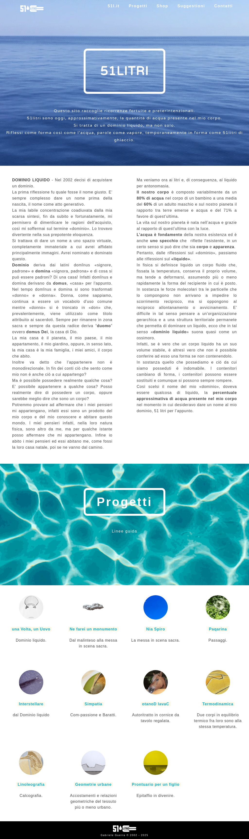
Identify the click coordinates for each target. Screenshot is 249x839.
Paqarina (218, 629)
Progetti (138, 6)
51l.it (113, 6)
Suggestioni (191, 6)
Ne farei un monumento (93, 629)
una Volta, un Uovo (31, 629)
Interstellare (31, 704)
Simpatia (93, 704)
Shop (162, 6)
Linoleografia (31, 784)
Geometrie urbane (93, 784)
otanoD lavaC (155, 704)
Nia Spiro (155, 629)
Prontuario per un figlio (156, 784)
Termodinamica (218, 704)
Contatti (223, 6)
